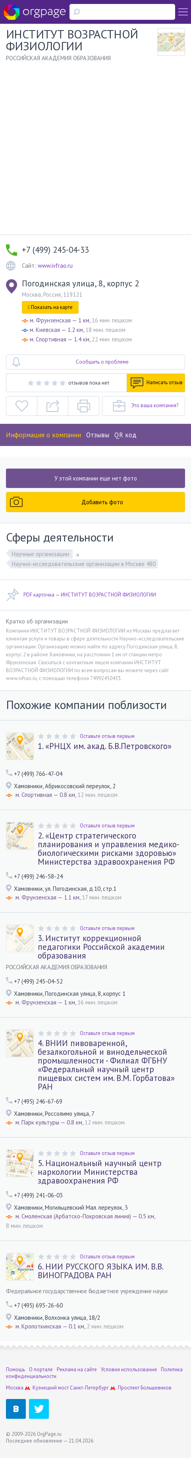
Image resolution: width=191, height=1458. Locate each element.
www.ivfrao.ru (55, 265)
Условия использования (129, 1369)
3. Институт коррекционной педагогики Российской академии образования (101, 947)
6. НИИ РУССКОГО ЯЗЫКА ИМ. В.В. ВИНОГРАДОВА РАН (100, 1271)
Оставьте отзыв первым (107, 736)
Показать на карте (50, 307)
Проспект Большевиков (145, 1387)
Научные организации (41, 554)
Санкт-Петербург (89, 1387)
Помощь (15, 1369)
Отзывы (97, 435)
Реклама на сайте (77, 1369)
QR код (125, 435)
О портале (41, 1369)
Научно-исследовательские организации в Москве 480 (84, 564)
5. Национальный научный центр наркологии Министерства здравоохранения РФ (100, 1172)
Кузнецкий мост (51, 1387)
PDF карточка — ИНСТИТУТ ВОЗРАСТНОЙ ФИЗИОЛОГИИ (81, 595)
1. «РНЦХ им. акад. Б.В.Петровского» (105, 746)
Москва (14, 1387)
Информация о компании (43, 435)
